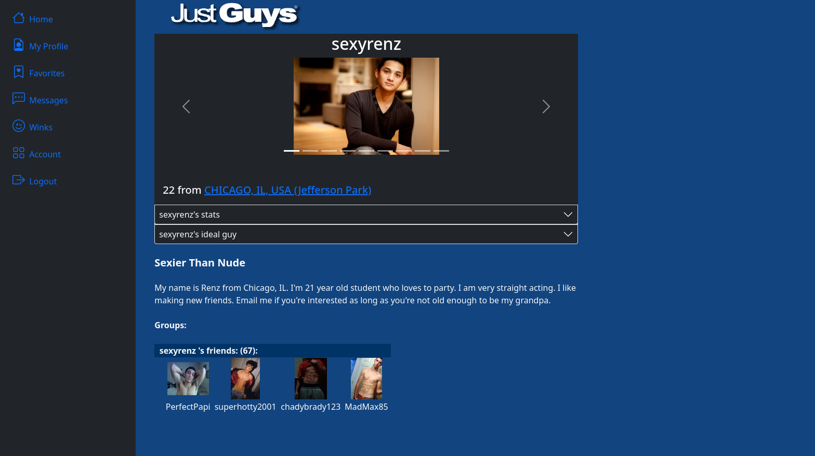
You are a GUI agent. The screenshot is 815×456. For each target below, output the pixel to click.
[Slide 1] (291, 151)
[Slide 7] (404, 151)
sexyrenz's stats (189, 214)
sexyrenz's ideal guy (197, 234)
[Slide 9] (441, 151)
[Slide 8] (422, 151)
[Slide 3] (329, 151)
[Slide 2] (310, 151)
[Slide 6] (385, 151)
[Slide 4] (348, 151)
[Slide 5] (366, 151)
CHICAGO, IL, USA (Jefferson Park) (287, 190)
